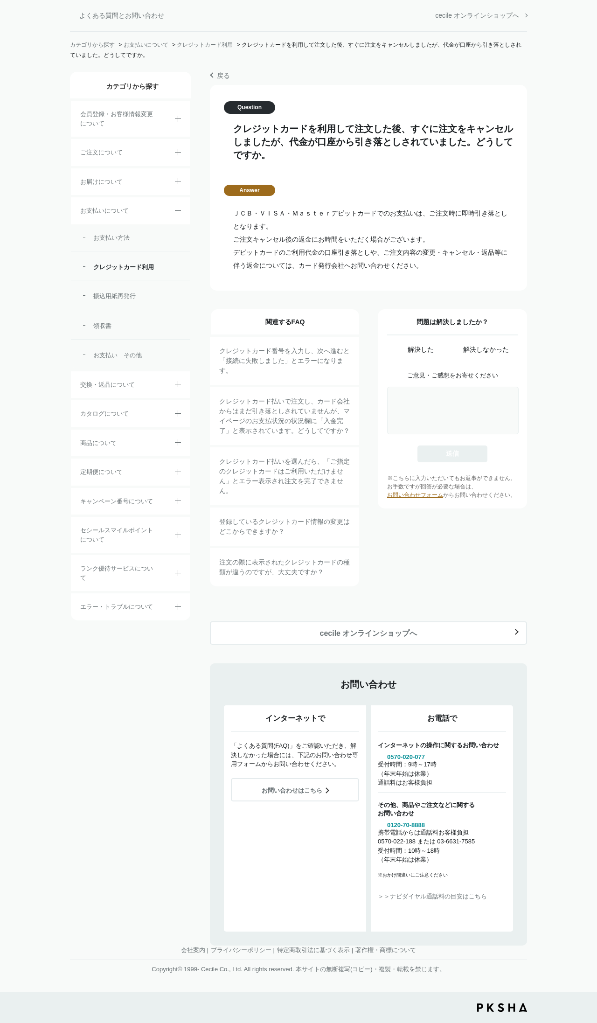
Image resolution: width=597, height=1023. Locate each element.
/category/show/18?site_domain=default (178, 212)
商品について (98, 442)
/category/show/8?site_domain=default (178, 183)
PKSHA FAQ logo (502, 1008)
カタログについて (104, 413)
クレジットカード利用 (205, 45)
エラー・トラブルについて (116, 606)
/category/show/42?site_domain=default (178, 536)
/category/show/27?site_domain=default (178, 502)
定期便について (101, 471)
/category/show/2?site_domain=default (178, 154)
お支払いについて (146, 45)
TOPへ (583, 964)
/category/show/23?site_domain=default (178, 608)
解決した (421, 349)
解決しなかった (486, 349)
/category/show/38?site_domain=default (178, 473)
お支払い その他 (117, 355)
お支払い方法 (111, 237)
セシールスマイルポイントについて (116, 535)
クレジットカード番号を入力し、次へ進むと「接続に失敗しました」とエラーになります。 (284, 360)
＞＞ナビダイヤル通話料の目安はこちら (432, 896)
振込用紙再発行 (114, 295)
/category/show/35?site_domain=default (178, 415)
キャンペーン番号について (116, 501)
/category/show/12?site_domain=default (178, 385)
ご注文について (101, 152)
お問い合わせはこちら (292, 790)
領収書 (102, 325)
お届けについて (101, 181)
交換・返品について (107, 384)
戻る (223, 75)
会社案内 (193, 949)
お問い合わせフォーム (415, 495)
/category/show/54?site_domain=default (178, 574)
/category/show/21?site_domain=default (178, 120)
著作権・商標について (385, 949)
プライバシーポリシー (241, 949)
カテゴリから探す (92, 45)
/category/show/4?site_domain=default (178, 444)
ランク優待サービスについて (116, 573)
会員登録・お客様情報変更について (116, 119)
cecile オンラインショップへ (477, 15)
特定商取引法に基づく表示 (313, 949)
